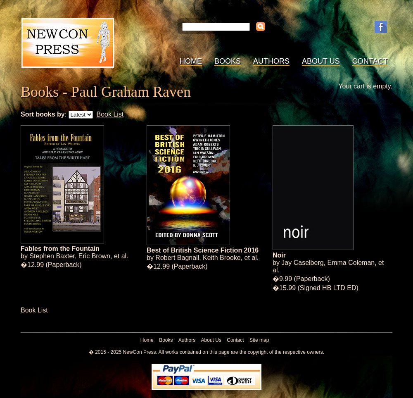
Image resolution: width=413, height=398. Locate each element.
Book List (109, 114)
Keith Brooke (222, 257)
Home (191, 61)
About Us (321, 61)
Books (227, 61)
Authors (271, 61)
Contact (370, 61)
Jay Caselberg (302, 262)
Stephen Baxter (51, 256)
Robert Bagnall (177, 257)
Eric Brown (94, 256)
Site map (259, 340)
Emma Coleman (351, 262)
